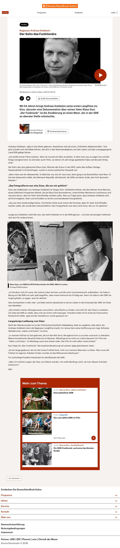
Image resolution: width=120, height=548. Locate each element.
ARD (13, 539)
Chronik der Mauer (48, 539)
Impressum (7, 532)
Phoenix (27, 539)
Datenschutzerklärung (12, 524)
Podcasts (79, 13)
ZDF (19, 539)
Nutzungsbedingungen (13, 528)
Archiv (24, 25)
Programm (41, 13)
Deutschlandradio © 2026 (14, 543)
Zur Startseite (14, 478)
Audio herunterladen (49, 98)
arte (35, 539)
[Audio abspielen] (100, 75)
